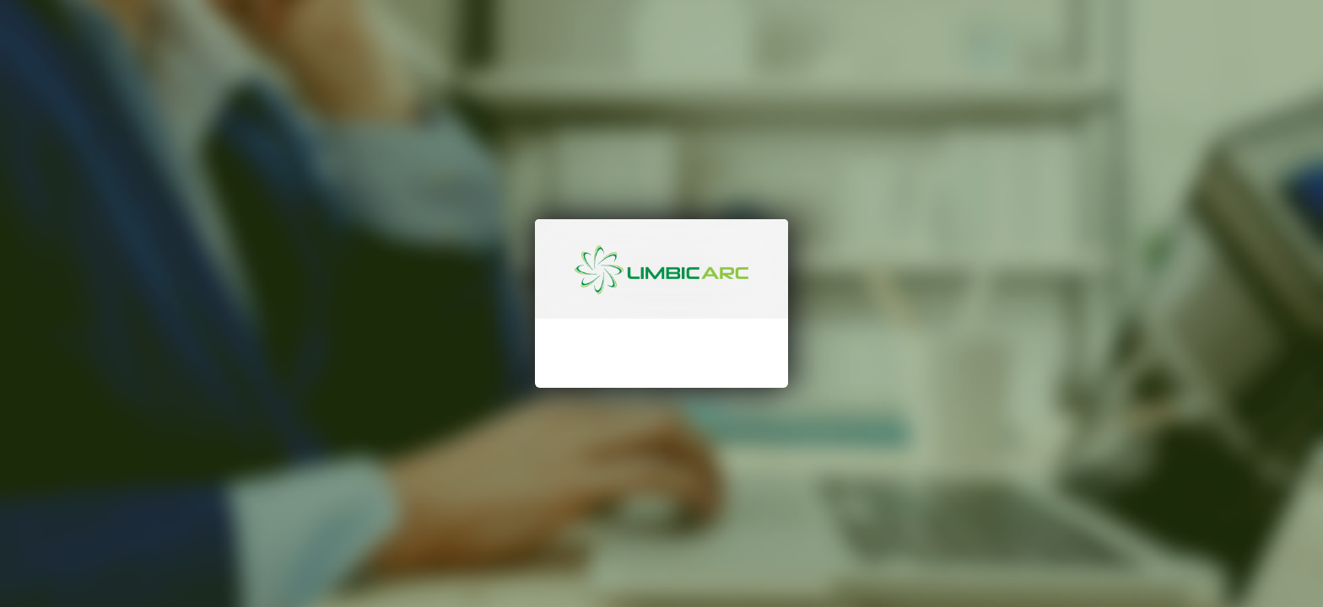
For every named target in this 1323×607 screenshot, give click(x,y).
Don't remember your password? (661, 371)
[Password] (678, 327)
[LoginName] (678, 283)
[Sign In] (661, 428)
